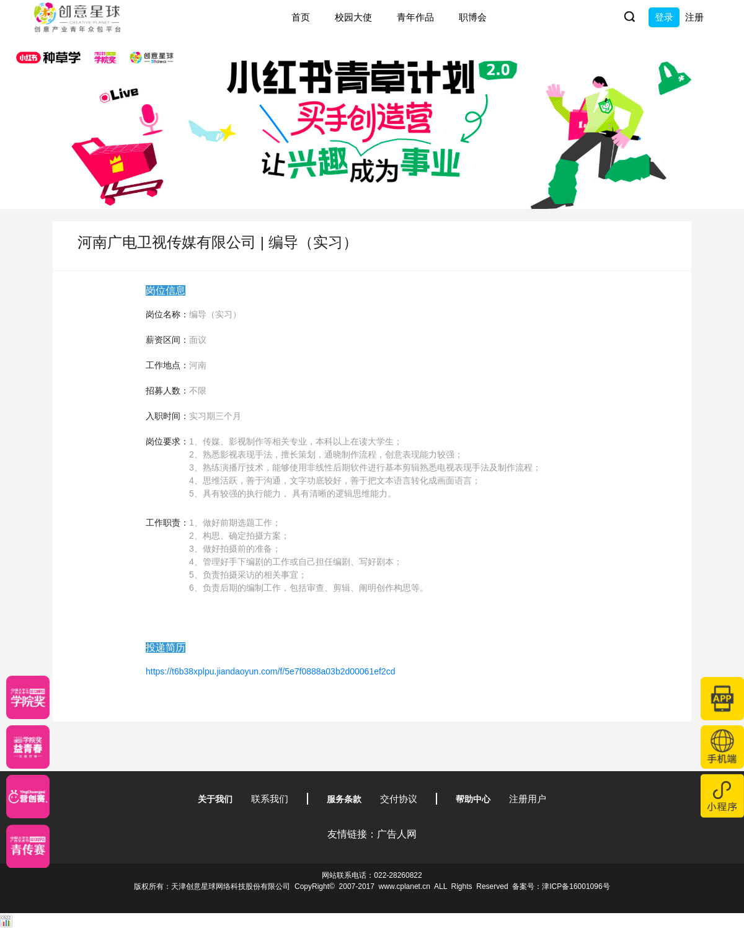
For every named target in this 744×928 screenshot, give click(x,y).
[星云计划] (28, 697)
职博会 (473, 17)
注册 (694, 17)
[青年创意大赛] (28, 747)
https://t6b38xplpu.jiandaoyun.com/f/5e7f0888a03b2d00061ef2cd (270, 671)
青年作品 (415, 17)
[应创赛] (28, 796)
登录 (664, 17)
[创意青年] (28, 846)
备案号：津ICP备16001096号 (560, 886)
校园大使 (353, 17)
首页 (300, 17)
